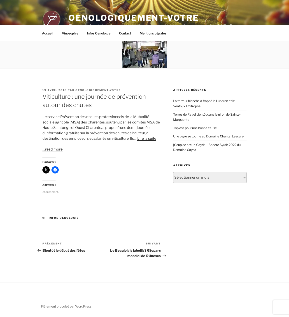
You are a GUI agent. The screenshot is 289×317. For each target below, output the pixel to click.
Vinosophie (70, 33)
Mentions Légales (153, 33)
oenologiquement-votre (98, 90)
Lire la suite (146, 138)
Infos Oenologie (98, 33)
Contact (125, 33)
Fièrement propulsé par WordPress (66, 306)
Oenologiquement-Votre (133, 18)
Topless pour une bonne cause (195, 128)
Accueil (47, 33)
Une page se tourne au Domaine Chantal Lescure (208, 136)
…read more (52, 149)
